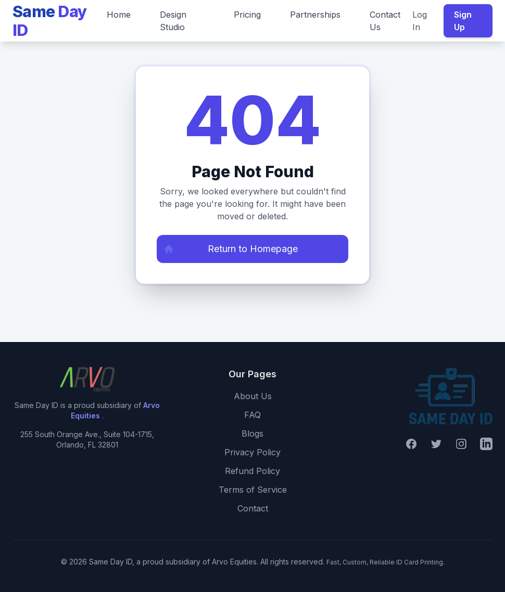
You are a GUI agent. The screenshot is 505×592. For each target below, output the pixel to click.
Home (119, 14)
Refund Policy (252, 471)
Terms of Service (253, 489)
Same (49, 21)
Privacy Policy (252, 452)
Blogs (252, 433)
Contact (252, 508)
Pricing (247, 14)
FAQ (252, 415)
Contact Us (385, 20)
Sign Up (463, 20)
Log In (419, 20)
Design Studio (173, 20)
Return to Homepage (227, 248)
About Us (253, 396)
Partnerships (315, 14)
